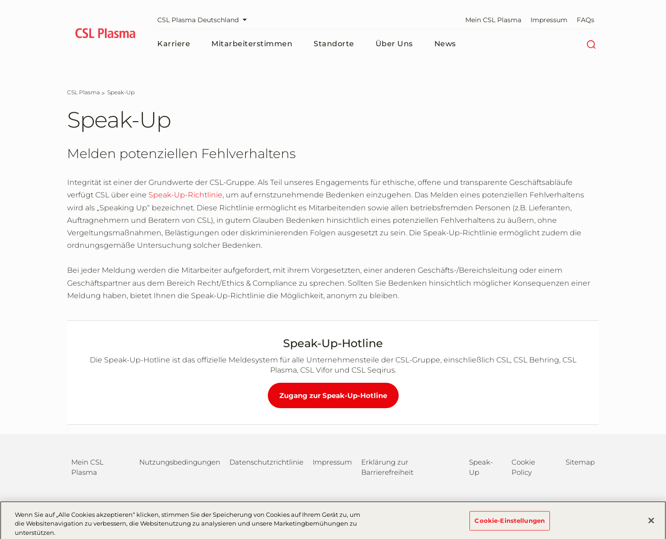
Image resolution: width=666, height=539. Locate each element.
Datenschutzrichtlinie (266, 462)
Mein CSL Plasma (493, 20)
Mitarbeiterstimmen (251, 43)
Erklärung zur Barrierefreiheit (387, 467)
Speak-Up (481, 467)
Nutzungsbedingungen (179, 462)
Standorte (334, 43)
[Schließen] (651, 524)
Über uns (394, 43)
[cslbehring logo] (105, 34)
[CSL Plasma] (83, 92)
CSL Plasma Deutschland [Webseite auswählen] (204, 20)
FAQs (585, 20)
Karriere (173, 43)
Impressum (548, 20)
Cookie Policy (523, 467)
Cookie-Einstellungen (510, 523)
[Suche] (591, 44)
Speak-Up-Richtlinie (185, 194)
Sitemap (580, 462)
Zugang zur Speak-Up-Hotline (333, 395)
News (445, 43)
